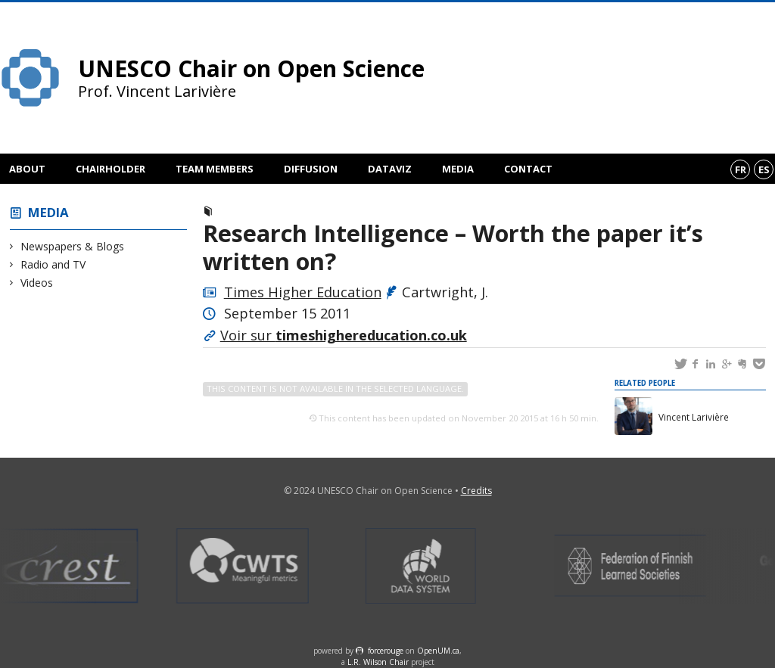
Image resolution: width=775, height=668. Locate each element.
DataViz (390, 169)
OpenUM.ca (438, 650)
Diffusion (311, 169)
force (385, 650)
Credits (476, 490)
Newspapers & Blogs (72, 246)
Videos (37, 282)
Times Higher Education (302, 292)
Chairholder (110, 169)
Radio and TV (53, 264)
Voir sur (343, 335)
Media (458, 169)
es (764, 169)
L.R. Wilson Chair (378, 662)
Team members (215, 169)
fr (740, 169)
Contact (528, 169)
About (27, 169)
